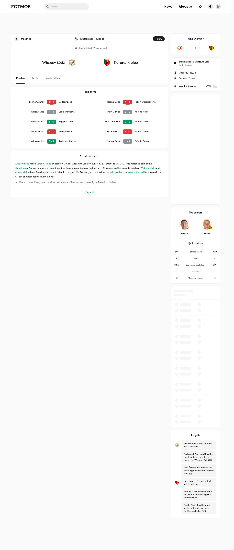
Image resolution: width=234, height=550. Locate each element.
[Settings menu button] (200, 7)
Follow (159, 39)
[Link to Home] (23, 6)
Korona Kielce (43, 163)
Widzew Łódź (22, 163)
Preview (20, 78)
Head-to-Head (53, 78)
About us (185, 6)
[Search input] (66, 6)
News (168, 6)
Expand (90, 192)
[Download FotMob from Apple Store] (210, 6)
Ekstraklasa (21, 167)
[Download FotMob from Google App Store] (218, 6)
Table (35, 78)
